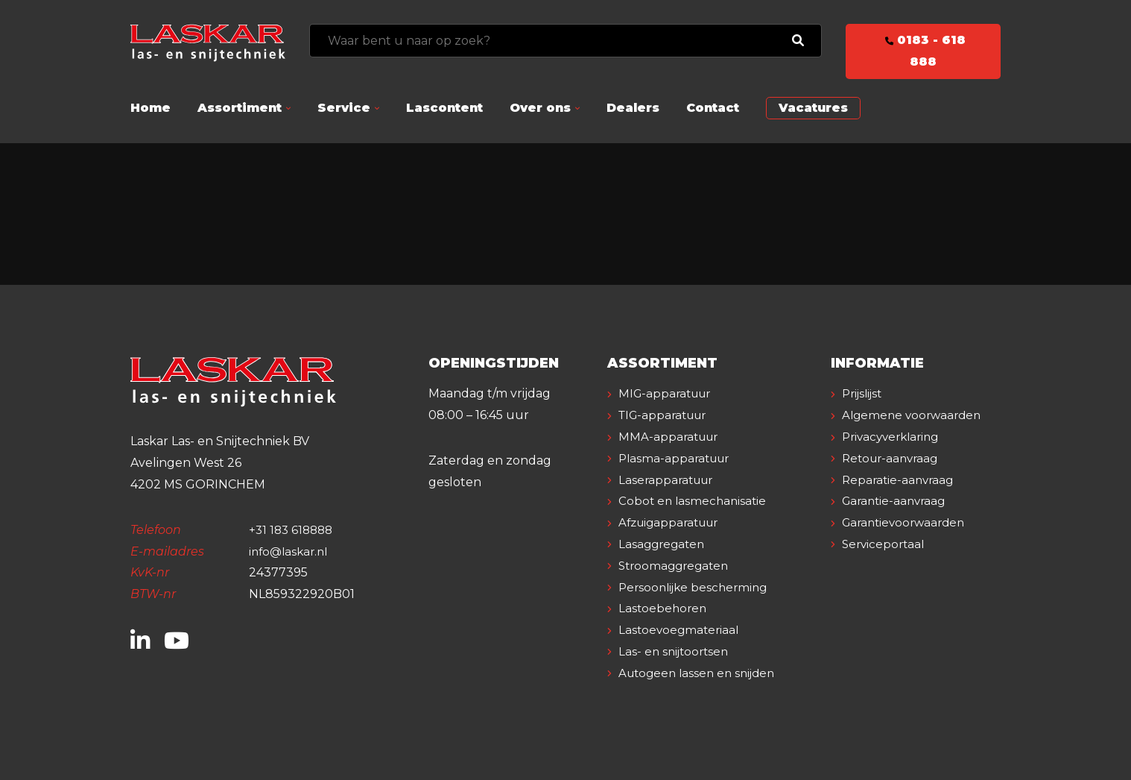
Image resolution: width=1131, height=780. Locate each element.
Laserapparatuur (669, 480)
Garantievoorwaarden (908, 544)
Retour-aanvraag (894, 480)
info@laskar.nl (291, 551)
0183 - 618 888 (923, 51)
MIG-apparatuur (668, 393)
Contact (712, 108)
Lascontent (444, 108)
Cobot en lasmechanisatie (695, 501)
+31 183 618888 (293, 530)
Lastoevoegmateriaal (681, 630)
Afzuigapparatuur (673, 522)
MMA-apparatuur (671, 437)
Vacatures (813, 108)
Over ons (540, 108)
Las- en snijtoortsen (676, 651)
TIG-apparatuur (667, 415)
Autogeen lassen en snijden (701, 673)
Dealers (632, 108)
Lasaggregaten (664, 544)
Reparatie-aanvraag (901, 501)
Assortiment (239, 108)
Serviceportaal (886, 566)
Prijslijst (865, 393)
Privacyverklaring (895, 458)
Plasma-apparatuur (677, 458)
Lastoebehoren (664, 608)
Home (150, 108)
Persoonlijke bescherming (697, 587)
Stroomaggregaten (677, 566)
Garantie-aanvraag (897, 522)
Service (343, 108)
